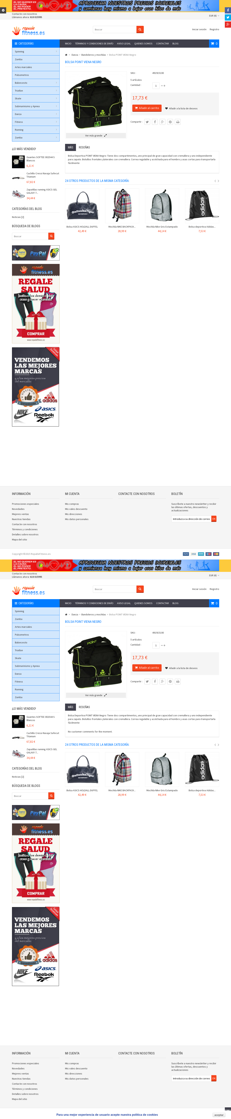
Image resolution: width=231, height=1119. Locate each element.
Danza (36, 114)
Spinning (36, 51)
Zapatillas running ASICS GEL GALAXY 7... (42, 191)
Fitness (36, 122)
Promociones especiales (25, 503)
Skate (36, 98)
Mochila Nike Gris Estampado (162, 226)
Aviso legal (124, 43)
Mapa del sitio (19, 539)
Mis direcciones (73, 514)
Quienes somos (143, 43)
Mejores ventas (20, 514)
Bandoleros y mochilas (93, 54)
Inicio (68, 43)
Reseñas (84, 147)
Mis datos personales (77, 519)
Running (36, 129)
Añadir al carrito (148, 108)
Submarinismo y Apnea (36, 106)
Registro (214, 29)
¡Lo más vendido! (24, 149)
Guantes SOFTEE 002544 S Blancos (41, 159)
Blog (175, 43)
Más (70, 147)
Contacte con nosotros (24, 13)
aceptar (219, 1115)
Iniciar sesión (199, 29)
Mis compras (72, 503)
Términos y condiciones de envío (94, 43)
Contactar (162, 43)
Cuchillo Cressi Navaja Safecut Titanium (43, 175)
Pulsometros (22, 75)
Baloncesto (36, 82)
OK (214, 518)
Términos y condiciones (25, 529)
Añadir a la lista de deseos (181, 108)
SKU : (133, 73)
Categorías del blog (27, 209)
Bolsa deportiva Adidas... (202, 226)
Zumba (18, 59)
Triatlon (36, 90)
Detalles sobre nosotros (25, 534)
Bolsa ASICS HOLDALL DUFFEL (82, 226)
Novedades (18, 509)
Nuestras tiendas (21, 519)
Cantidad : (135, 85)
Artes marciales (23, 67)
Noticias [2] (18, 217)
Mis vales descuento (76, 509)
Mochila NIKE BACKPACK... (122, 226)
